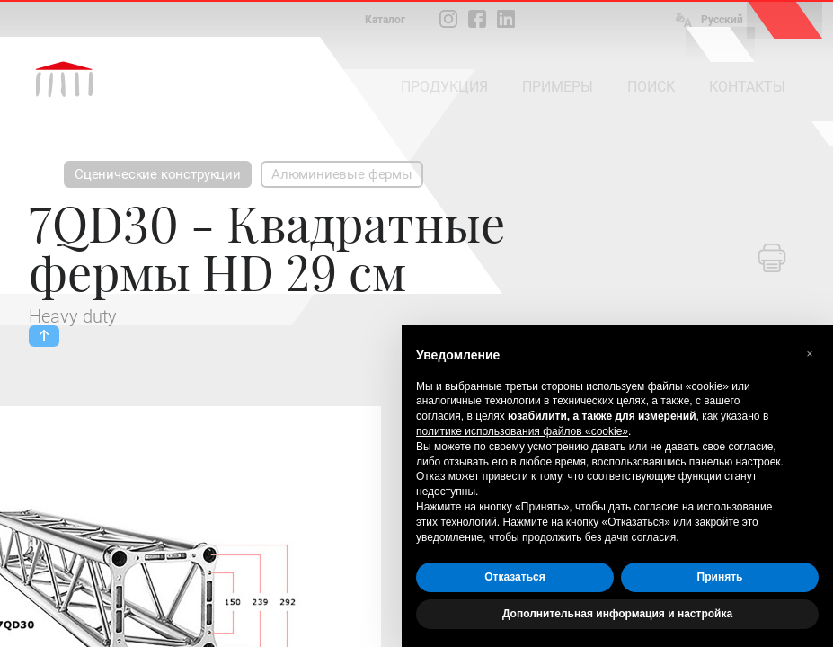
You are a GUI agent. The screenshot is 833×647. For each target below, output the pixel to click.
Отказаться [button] (514, 577)
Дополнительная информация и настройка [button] (617, 613)
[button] (809, 354)
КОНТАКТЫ (747, 86)
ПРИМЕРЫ (557, 86)
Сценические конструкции (158, 174)
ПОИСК (651, 86)
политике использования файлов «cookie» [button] (522, 431)
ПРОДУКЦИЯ (444, 86)
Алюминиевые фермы (341, 174)
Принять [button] (720, 577)
